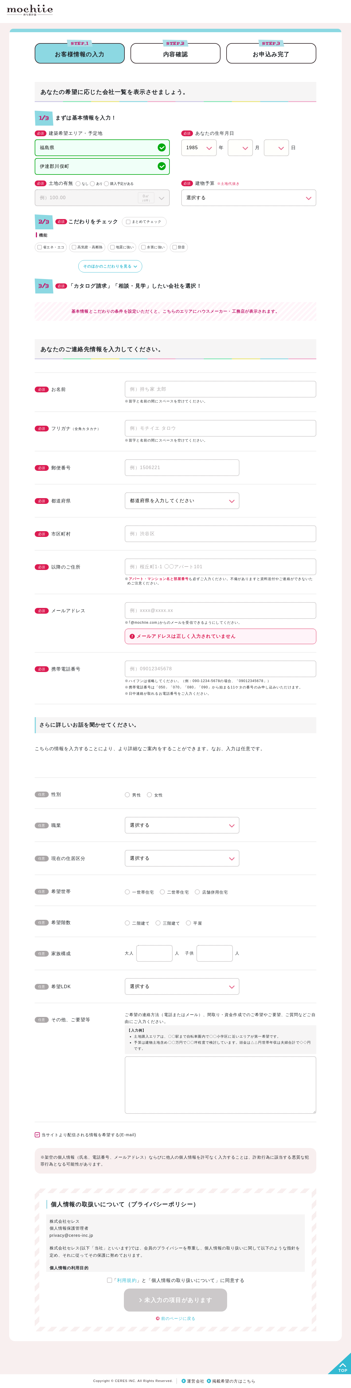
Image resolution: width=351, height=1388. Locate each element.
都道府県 (53, 501)
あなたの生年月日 (208, 133)
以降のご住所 (58, 567)
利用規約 (126, 1280)
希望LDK (53, 987)
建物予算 (210, 184)
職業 (48, 825)
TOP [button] (343, 1370)
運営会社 (195, 1381)
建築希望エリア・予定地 (69, 133)
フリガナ (68, 428)
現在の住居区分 (60, 858)
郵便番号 (53, 468)
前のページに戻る (178, 1318)
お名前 (50, 389)
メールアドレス (60, 611)
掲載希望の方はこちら (234, 1381)
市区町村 (53, 534)
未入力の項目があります (178, 1300)
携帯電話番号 (58, 669)
